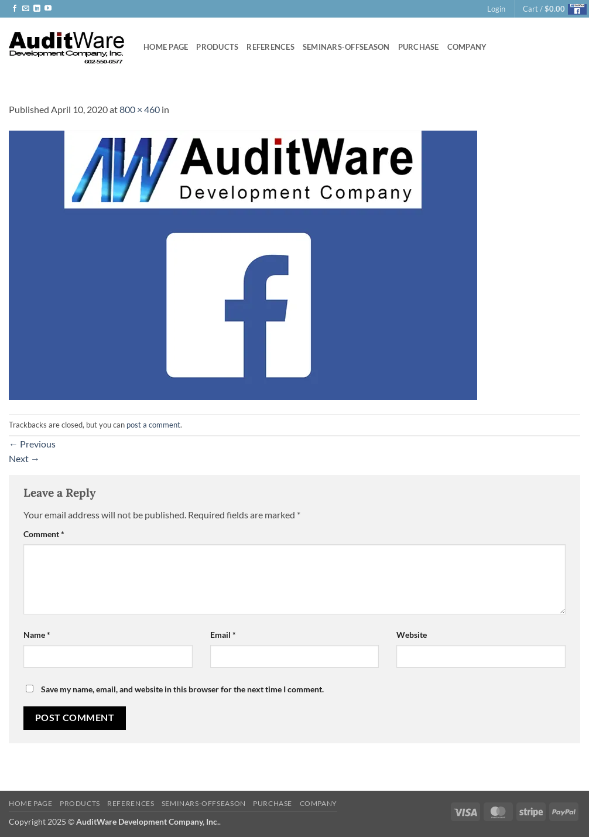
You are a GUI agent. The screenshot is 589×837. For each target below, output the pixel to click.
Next (24, 458)
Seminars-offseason (346, 47)
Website (411, 635)
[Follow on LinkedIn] (36, 9)
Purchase (418, 47)
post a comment (153, 424)
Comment (43, 534)
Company (467, 47)
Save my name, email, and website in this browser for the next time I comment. (182, 689)
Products (217, 47)
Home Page (165, 47)
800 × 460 (139, 109)
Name (36, 635)
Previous (32, 443)
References (270, 47)
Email (223, 635)
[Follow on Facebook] (14, 9)
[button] (496, 8)
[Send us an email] (25, 9)
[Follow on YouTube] (48, 9)
